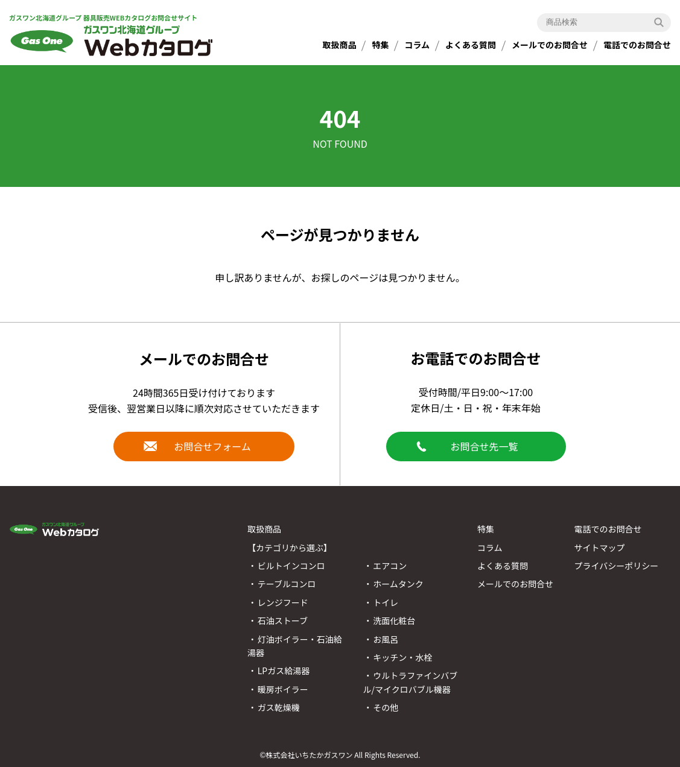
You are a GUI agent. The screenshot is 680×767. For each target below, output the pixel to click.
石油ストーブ (283, 620)
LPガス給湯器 (284, 670)
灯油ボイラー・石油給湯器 (294, 645)
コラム (417, 45)
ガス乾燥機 (279, 707)
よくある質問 (470, 45)
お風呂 (385, 639)
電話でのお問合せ (637, 45)
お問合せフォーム (212, 446)
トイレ (385, 602)
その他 (385, 707)
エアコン (390, 566)
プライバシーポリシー (616, 566)
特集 (380, 45)
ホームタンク (398, 584)
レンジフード (283, 602)
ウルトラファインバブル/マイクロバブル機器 (410, 682)
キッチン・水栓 (402, 657)
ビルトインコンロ (291, 566)
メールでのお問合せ (550, 45)
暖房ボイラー (283, 689)
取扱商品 (339, 45)
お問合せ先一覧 (484, 446)
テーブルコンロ (287, 584)
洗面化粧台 (394, 620)
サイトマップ (599, 547)
